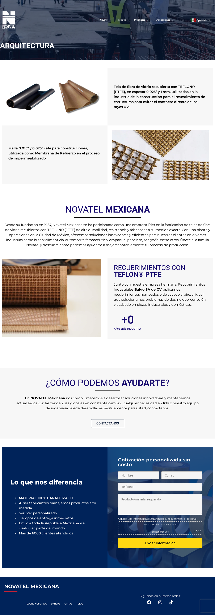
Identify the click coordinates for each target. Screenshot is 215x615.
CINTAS (68, 603)
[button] (11, 94)
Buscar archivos (160, 531)
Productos (141, 20)
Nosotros (121, 19)
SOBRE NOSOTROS (37, 603)
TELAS (79, 603)
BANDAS (55, 603)
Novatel (104, 19)
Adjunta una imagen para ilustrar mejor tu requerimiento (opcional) (157, 519)
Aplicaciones (164, 20)
